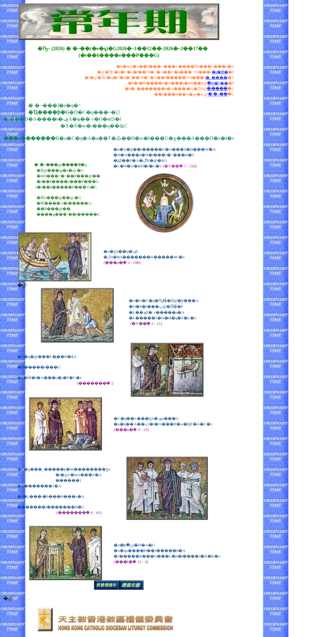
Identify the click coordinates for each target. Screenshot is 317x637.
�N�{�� (217, 83)
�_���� (217, 77)
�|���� (217, 88)
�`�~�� (218, 94)
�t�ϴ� (220, 72)
